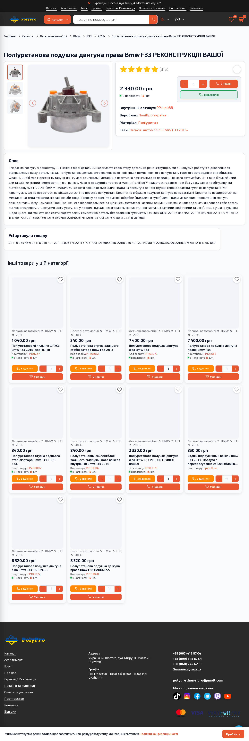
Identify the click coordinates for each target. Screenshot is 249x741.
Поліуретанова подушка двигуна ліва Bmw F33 (153, 347)
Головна (10, 36)
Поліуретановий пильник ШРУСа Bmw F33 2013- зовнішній (36, 347)
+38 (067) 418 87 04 (187, 653)
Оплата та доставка (152, 8)
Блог (84, 8)
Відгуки (10, 711)
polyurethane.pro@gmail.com (198, 680)
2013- (102, 36)
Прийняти (233, 734)
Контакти (196, 8)
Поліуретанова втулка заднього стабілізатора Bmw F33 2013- (94, 347)
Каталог (51, 8)
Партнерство (177, 8)
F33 (89, 36)
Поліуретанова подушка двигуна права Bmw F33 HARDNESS (95, 568)
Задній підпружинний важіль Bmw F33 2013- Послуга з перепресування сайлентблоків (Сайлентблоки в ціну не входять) (213, 460)
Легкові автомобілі (53, 36)
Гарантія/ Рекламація (120, 8)
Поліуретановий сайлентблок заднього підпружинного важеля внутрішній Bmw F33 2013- (95, 460)
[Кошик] (241, 19)
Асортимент (69, 8)
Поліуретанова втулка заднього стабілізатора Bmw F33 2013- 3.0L (36, 460)
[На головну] (23, 19)
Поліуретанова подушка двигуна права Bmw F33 (212, 347)
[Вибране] (231, 19)
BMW (76, 36)
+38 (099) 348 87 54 (187, 658)
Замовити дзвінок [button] (187, 669)
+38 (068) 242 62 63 (187, 664)
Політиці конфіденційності (159, 734)
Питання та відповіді (19, 685)
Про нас (96, 8)
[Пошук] (153, 19)
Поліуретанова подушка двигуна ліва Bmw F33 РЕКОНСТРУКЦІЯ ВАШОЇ (153, 460)
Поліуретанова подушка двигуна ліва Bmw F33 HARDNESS (36, 568)
